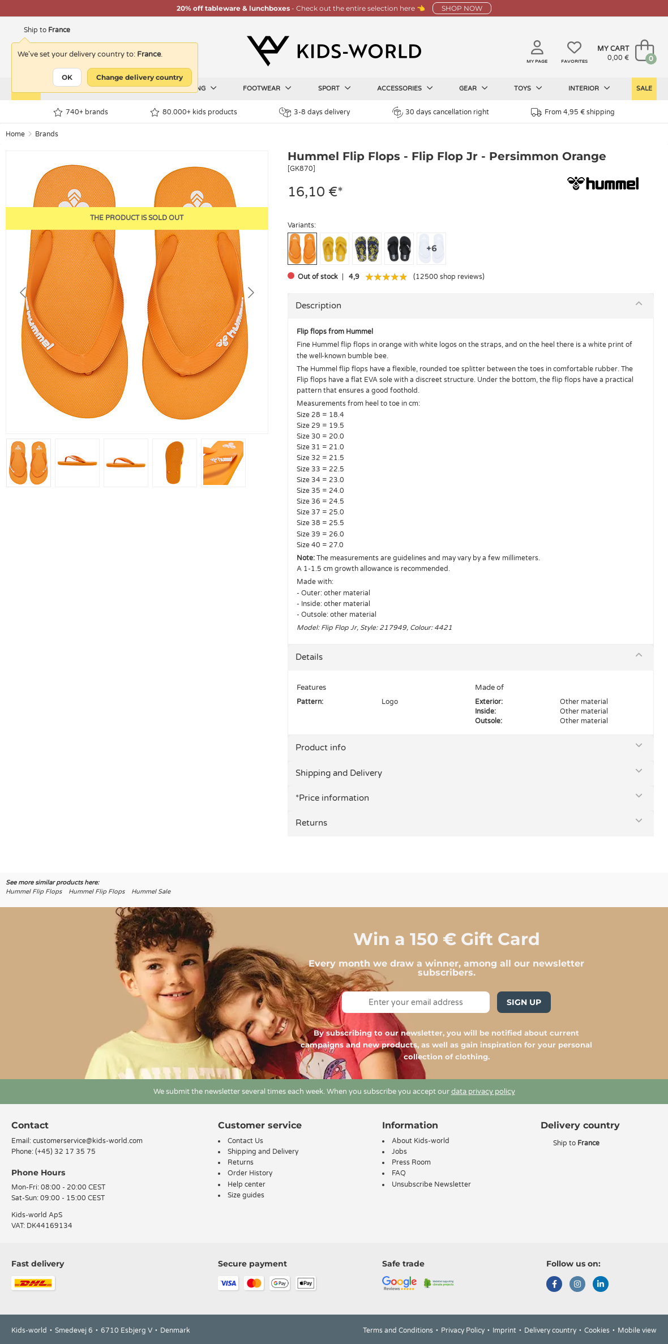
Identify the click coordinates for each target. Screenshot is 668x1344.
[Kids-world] (334, 51)
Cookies (597, 1330)
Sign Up (524, 1002)
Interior (589, 88)
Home (15, 134)
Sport (334, 88)
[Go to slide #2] (77, 463)
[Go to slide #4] (174, 463)
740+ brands (80, 112)
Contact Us (245, 1141)
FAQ (399, 1173)
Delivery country (550, 1330)
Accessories (405, 88)
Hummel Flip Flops (34, 891)
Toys (528, 88)
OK (67, 77)
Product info (321, 747)
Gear (473, 88)
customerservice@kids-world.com (88, 1141)
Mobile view (637, 1330)
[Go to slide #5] (223, 463)
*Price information (332, 798)
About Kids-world (420, 1141)
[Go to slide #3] (126, 463)
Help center (247, 1184)
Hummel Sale (150, 891)
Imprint (504, 1330)
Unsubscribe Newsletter (431, 1184)
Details (309, 657)
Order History (250, 1173)
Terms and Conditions (398, 1330)
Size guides (246, 1195)
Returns (311, 823)
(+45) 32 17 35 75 (65, 1152)
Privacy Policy (463, 1330)
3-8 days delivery (314, 112)
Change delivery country (139, 77)
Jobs (399, 1152)
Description (318, 305)
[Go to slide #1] (28, 463)
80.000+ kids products (193, 112)
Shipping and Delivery (339, 773)
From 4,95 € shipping (573, 112)
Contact (30, 1125)
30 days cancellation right (440, 112)
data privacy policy (483, 1091)
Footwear (267, 88)
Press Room (411, 1162)
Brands (46, 134)
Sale (644, 88)
